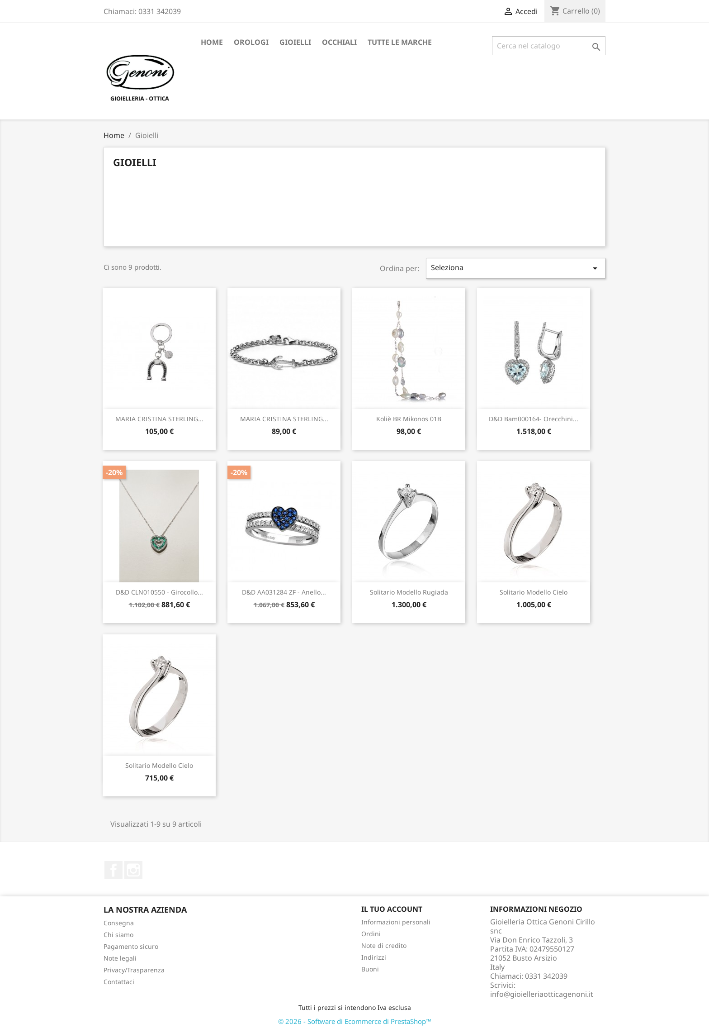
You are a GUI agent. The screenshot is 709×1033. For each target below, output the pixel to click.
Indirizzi (373, 957)
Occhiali (339, 42)
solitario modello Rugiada (409, 592)
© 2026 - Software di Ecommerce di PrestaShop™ (354, 1021)
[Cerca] (548, 45)
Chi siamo (118, 934)
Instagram (133, 870)
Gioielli (295, 42)
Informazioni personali (395, 922)
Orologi (251, 42)
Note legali (120, 958)
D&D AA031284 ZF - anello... (284, 592)
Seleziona (516, 268)
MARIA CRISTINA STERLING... (159, 418)
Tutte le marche (400, 42)
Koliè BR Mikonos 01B (408, 418)
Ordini (371, 933)
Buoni (370, 969)
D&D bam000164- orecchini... (533, 418)
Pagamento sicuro (131, 946)
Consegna (119, 923)
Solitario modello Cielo (533, 592)
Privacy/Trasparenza (134, 970)
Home (212, 42)
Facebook (113, 870)
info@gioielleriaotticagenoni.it (541, 994)
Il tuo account (391, 909)
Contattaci (119, 981)
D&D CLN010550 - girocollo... (159, 592)
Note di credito (383, 945)
